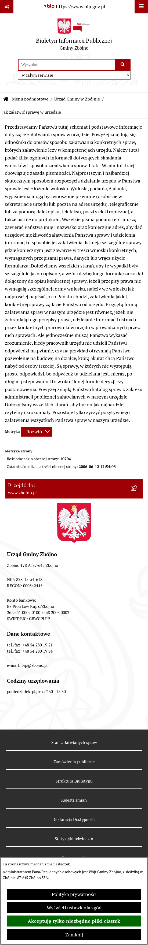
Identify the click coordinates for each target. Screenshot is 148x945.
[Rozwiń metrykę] (36, 432)
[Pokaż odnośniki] (6, 6)
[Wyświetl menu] (141, 6)
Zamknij (74, 935)
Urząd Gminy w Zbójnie (77, 99)
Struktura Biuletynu (74, 781)
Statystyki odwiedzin (74, 838)
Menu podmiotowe (30, 99)
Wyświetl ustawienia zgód (74, 908)
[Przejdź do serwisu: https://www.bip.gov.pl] (74, 6)
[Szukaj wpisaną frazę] (123, 65)
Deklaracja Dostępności (74, 819)
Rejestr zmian (74, 800)
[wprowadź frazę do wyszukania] (67, 65)
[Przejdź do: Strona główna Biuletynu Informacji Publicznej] (6, 99)
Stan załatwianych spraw (74, 742)
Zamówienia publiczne (74, 761)
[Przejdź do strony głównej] (74, 35)
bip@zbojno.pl (34, 665)
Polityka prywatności (74, 894)
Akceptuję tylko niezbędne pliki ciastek (74, 921)
